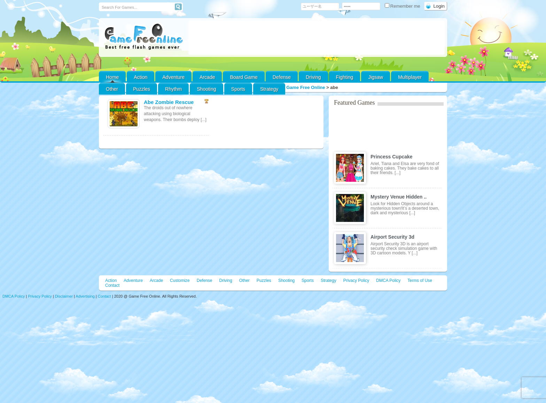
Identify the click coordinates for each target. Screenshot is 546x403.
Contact (112, 285)
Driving (313, 77)
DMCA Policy (388, 280)
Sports (238, 89)
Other (244, 280)
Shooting (206, 89)
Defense (282, 77)
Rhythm (173, 89)
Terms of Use (419, 280)
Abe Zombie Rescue (169, 102)
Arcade (207, 77)
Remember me (403, 6)
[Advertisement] (316, 37)
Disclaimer (64, 296)
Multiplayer (410, 77)
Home (112, 77)
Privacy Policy (356, 280)
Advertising (85, 296)
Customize (180, 280)
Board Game (243, 77)
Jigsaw (375, 77)
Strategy (269, 89)
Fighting (344, 77)
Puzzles (141, 89)
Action (140, 77)
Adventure (173, 77)
